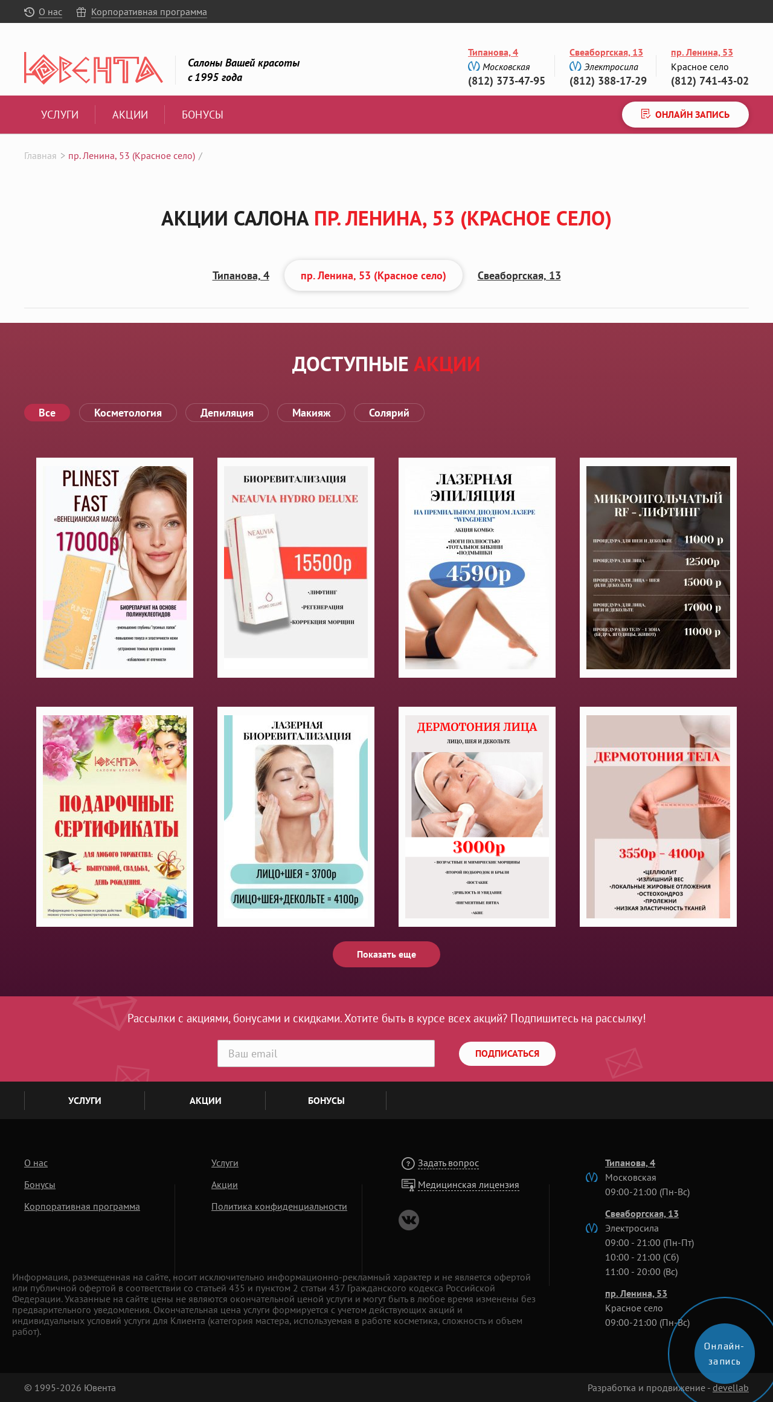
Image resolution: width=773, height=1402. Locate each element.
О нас (50, 11)
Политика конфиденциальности (279, 1206)
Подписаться (507, 1053)
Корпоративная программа (149, 11)
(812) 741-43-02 (710, 81)
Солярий (389, 413)
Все (47, 413)
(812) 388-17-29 (608, 81)
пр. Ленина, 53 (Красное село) (373, 275)
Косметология (128, 413)
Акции (130, 115)
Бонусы (202, 115)
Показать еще (386, 954)
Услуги (60, 115)
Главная (40, 155)
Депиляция (227, 413)
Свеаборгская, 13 (606, 52)
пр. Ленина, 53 (702, 52)
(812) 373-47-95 (506, 81)
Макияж (311, 413)
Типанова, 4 (493, 52)
